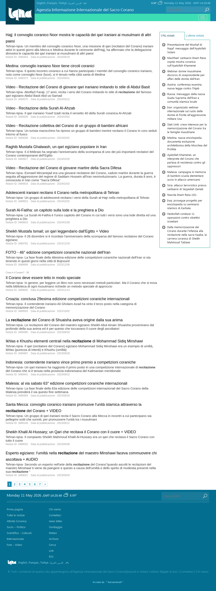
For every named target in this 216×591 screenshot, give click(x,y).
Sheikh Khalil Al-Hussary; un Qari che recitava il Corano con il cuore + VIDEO (71, 432)
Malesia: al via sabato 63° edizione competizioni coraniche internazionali (66, 383)
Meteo (53, 533)
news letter (55, 521)
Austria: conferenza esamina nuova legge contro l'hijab (184, 86)
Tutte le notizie (16, 515)
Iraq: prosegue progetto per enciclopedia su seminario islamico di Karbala (184, 204)
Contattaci (55, 515)
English (41, 3)
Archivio (54, 539)
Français (52, 3)
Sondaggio (55, 527)
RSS (51, 556)
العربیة (71, 3)
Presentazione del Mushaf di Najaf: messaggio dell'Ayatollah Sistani (186, 48)
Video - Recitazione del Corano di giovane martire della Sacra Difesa (63, 168)
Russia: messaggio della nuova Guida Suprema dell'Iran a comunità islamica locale (186, 97)
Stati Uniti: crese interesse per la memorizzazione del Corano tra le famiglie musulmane (187, 128)
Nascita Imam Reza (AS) (181, 194)
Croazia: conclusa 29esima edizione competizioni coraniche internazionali (68, 299)
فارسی (78, 3)
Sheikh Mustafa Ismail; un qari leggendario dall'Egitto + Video (57, 231)
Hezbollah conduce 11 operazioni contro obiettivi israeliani (183, 217)
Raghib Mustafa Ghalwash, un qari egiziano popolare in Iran (56, 147)
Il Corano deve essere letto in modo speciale (43, 278)
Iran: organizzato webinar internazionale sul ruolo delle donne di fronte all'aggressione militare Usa (186, 112)
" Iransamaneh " (115, 582)
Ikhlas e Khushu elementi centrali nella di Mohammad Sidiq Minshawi (74, 341)
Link (51, 550)
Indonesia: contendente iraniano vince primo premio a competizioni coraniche (71, 362)
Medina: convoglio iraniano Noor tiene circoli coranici (50, 66)
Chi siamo (55, 509)
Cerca (52, 544)
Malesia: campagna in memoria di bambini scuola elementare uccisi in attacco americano (186, 175)
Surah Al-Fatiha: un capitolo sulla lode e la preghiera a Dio (55, 210)
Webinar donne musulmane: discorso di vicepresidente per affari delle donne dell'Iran (186, 74)
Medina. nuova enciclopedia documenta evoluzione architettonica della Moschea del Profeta (187, 143)
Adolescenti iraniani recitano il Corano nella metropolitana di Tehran (62, 193)
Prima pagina (15, 509)
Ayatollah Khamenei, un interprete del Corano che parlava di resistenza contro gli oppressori (186, 160)
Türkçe (63, 3)
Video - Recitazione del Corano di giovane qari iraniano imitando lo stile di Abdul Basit (78, 87)
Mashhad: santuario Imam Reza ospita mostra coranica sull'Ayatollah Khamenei (186, 61)
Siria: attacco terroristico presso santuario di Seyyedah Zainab (187, 187)
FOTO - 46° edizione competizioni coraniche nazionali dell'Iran (58, 252)
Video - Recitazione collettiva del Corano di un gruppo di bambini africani (67, 126)
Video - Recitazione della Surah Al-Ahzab (40, 108)
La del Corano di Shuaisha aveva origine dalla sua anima (64, 320)
